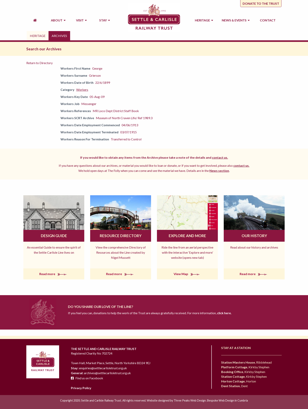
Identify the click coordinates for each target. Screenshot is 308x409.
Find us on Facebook (89, 378)
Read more (53, 274)
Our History (254, 235)
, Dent (234, 386)
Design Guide (54, 235)
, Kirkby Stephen (245, 367)
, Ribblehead (246, 362)
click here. (224, 313)
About (58, 20)
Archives (59, 36)
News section (219, 170)
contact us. (220, 157)
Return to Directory (39, 63)
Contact (268, 20)
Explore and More (187, 235)
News (236, 20)
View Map (187, 274)
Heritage (204, 20)
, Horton (238, 381)
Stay (104, 20)
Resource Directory (120, 235)
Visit (81, 20)
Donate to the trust (261, 3)
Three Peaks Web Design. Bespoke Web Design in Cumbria (211, 400)
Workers (82, 89)
